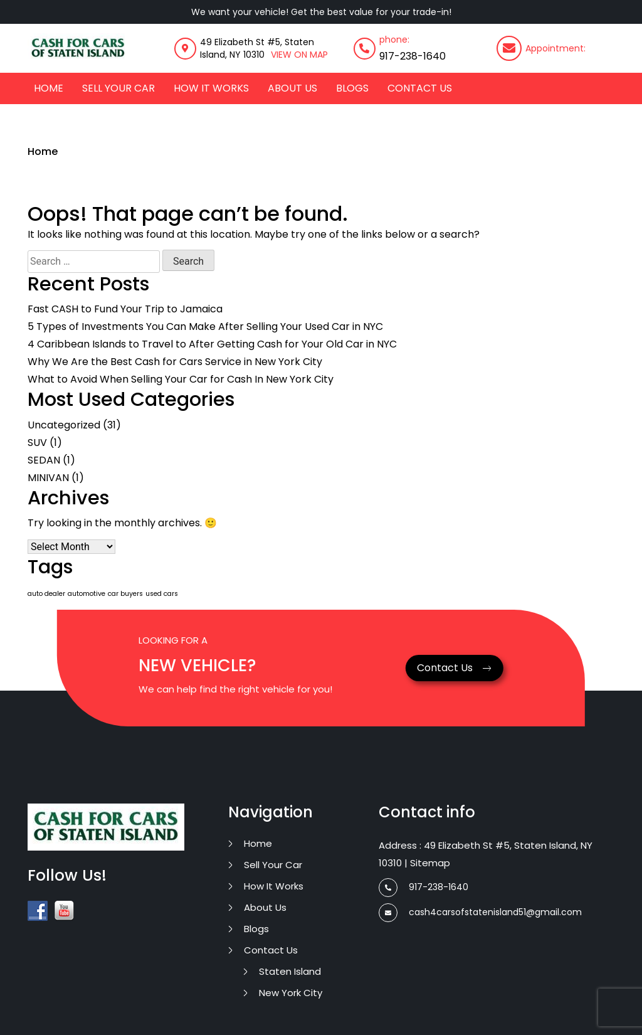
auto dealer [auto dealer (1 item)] (46, 593)
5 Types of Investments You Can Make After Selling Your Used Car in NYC (205, 326)
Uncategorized (64, 425)
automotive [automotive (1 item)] (86, 593)
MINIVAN (48, 477)
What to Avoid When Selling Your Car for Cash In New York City (181, 379)
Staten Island (290, 971)
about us (292, 88)
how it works (211, 88)
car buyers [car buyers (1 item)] (125, 593)
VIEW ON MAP (299, 54)
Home (48, 88)
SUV (37, 442)
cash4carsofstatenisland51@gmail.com (480, 912)
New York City (290, 992)
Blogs (352, 88)
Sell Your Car (118, 88)
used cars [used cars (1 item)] (161, 593)
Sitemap (430, 862)
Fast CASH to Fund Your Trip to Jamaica (125, 309)
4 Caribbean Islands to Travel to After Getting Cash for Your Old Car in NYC (212, 344)
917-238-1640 (412, 56)
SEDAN (44, 460)
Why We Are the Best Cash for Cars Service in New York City (175, 361)
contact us (419, 88)
